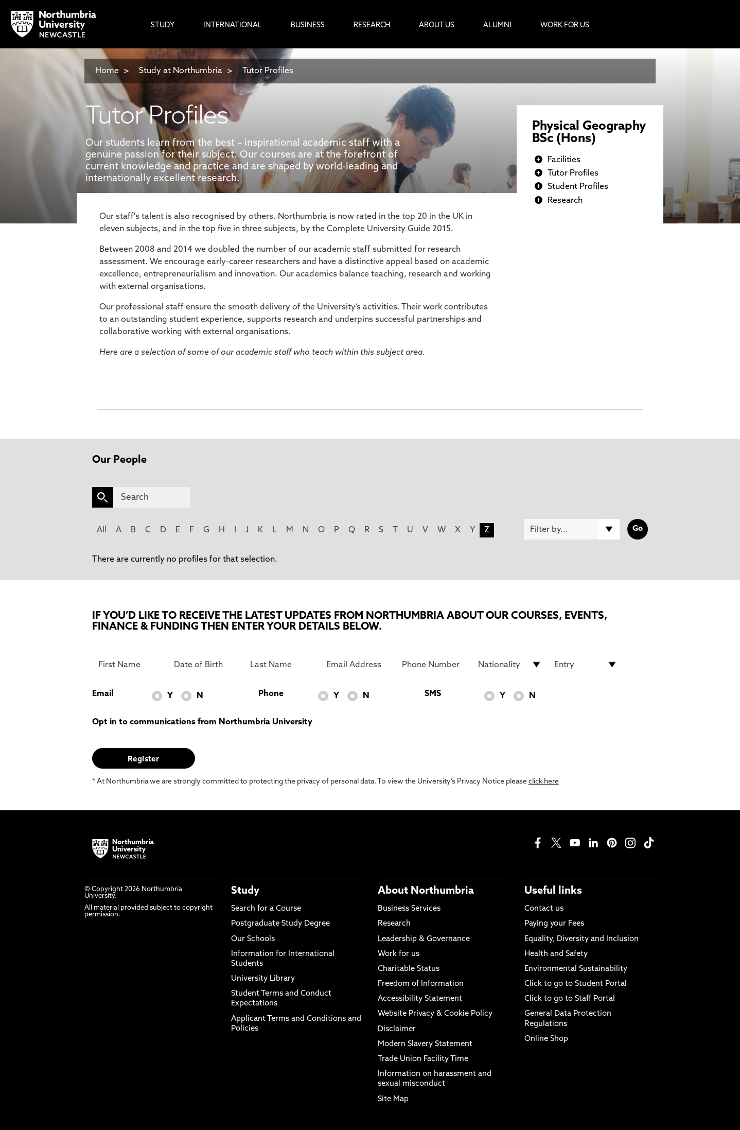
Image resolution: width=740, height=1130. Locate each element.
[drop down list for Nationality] (510, 664)
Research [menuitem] (372, 25)
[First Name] (130, 664)
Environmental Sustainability (575, 969)
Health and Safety (556, 954)
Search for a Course (266, 909)
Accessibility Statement (420, 999)
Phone (271, 694)
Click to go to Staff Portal (569, 999)
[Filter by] (572, 529)
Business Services (409, 909)
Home (107, 71)
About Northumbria (426, 891)
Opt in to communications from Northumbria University (202, 722)
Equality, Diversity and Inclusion (581, 939)
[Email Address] (358, 664)
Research (565, 201)
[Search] (151, 497)
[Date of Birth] (206, 664)
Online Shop (546, 1039)
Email (102, 694)
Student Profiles (578, 187)
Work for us (398, 954)
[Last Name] (282, 664)
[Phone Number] (434, 664)
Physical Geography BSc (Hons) (589, 132)
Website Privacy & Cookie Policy (435, 1014)
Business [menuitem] (308, 25)
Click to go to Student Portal (575, 984)
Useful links (553, 891)
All (102, 530)
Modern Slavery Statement (425, 1044)
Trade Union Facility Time (423, 1059)
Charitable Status (408, 969)
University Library (263, 979)
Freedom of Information (421, 984)
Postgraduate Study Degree (280, 924)
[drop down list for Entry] (586, 664)
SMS (433, 694)
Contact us (543, 909)
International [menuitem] (232, 25)
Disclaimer (397, 1029)
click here (543, 782)
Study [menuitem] (162, 25)
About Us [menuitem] (436, 25)
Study (245, 891)
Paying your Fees (554, 924)
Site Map (393, 1099)
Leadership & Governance (424, 939)
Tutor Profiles (267, 71)
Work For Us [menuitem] (564, 25)
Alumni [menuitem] (497, 25)
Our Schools (253, 939)
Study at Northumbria (180, 71)
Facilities (564, 160)
